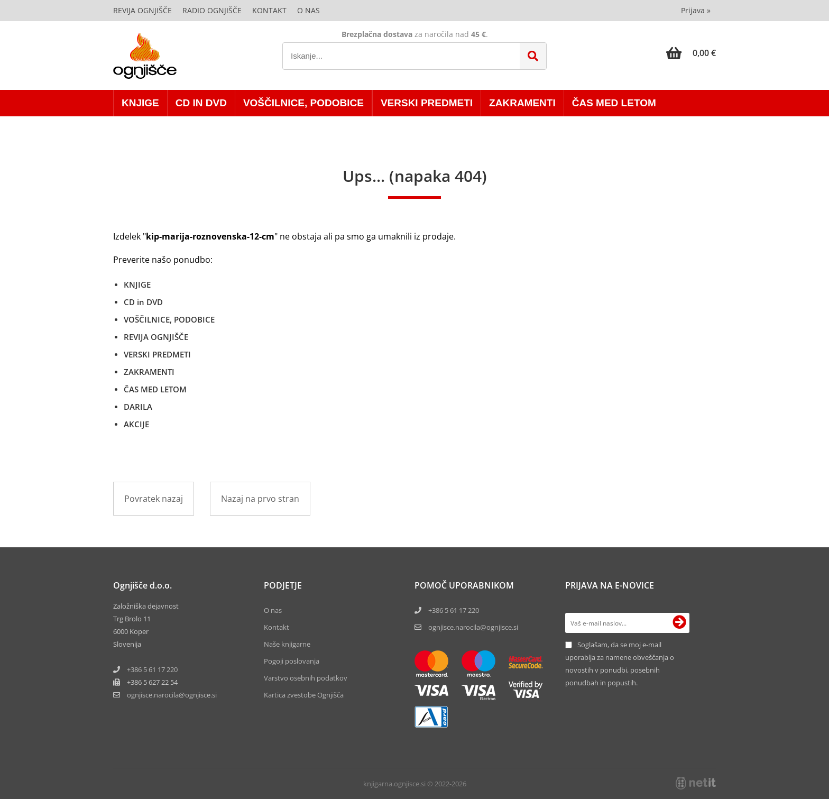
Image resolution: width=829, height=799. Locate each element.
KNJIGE (140, 102)
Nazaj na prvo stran (260, 498)
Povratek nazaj (153, 498)
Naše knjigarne (287, 644)
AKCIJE (136, 424)
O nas (308, 10)
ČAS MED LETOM (614, 102)
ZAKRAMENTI (522, 102)
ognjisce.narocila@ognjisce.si (473, 627)
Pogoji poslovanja (291, 661)
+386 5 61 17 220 (152, 669)
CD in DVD (201, 102)
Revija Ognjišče (142, 10)
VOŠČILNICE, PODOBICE (303, 102)
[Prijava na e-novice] (679, 623)
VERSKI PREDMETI (427, 102)
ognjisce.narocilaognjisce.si (172, 695)
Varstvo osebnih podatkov (305, 678)
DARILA (138, 406)
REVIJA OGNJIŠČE (156, 337)
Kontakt (269, 10)
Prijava (696, 10)
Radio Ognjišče (212, 10)
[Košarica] (691, 52)
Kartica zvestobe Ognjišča (304, 695)
